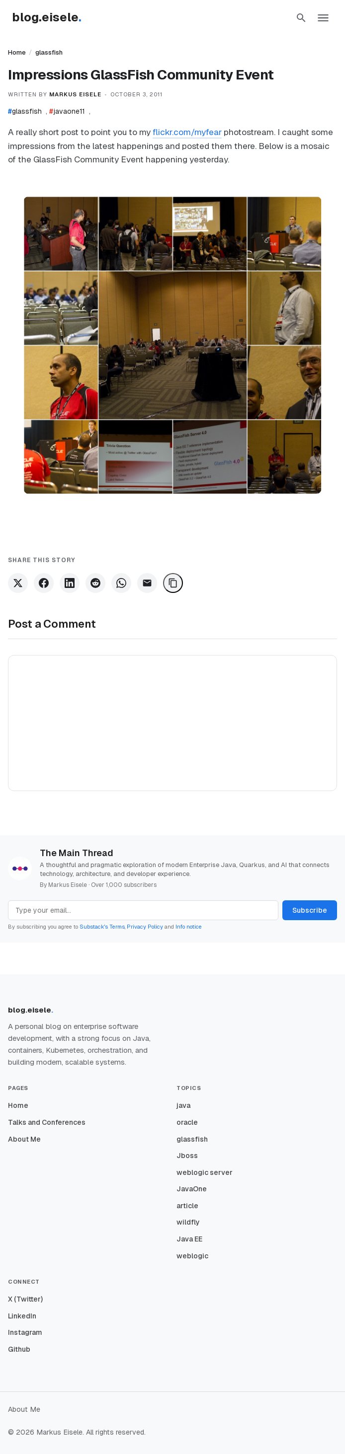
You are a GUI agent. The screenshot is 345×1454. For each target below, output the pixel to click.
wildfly (188, 1222)
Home (17, 52)
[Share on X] (18, 583)
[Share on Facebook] (44, 583)
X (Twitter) (25, 1299)
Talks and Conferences (47, 1122)
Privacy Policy (145, 926)
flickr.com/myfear (187, 132)
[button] (301, 18)
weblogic (192, 1255)
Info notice (188, 926)
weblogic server (204, 1172)
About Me (24, 1139)
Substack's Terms (102, 926)
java (183, 1105)
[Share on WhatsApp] (121, 583)
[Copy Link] (173, 583)
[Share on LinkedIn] (70, 583)
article (187, 1205)
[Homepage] (51, 18)
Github (19, 1349)
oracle (187, 1122)
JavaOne (191, 1188)
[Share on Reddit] (95, 583)
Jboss (187, 1155)
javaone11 (67, 111)
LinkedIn (22, 1315)
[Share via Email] (147, 583)
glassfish (49, 52)
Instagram (25, 1332)
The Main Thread (76, 853)
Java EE (189, 1239)
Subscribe (309, 910)
